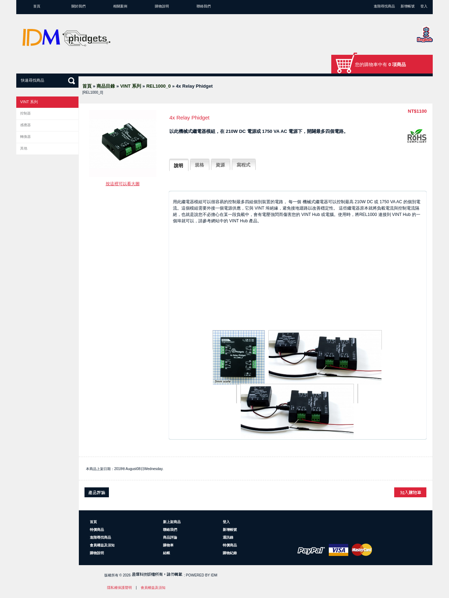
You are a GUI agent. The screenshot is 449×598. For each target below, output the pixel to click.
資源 (220, 165)
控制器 (25, 113)
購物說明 (162, 6)
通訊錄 (228, 537)
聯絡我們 (204, 6)
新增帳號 (408, 6)
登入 (423, 6)
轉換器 (25, 137)
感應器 (25, 125)
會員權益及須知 (102, 545)
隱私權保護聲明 (119, 588)
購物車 (168, 545)
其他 (23, 148)
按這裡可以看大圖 (123, 183)
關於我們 (78, 6)
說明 (178, 165)
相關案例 (120, 6)
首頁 (36, 6)
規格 (199, 165)
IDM (214, 575)
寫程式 (243, 165)
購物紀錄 (230, 553)
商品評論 (170, 537)
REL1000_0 (158, 86)
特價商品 (97, 530)
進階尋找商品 (384, 6)
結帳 (166, 553)
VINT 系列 (130, 86)
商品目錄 (106, 86)
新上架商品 (172, 522)
